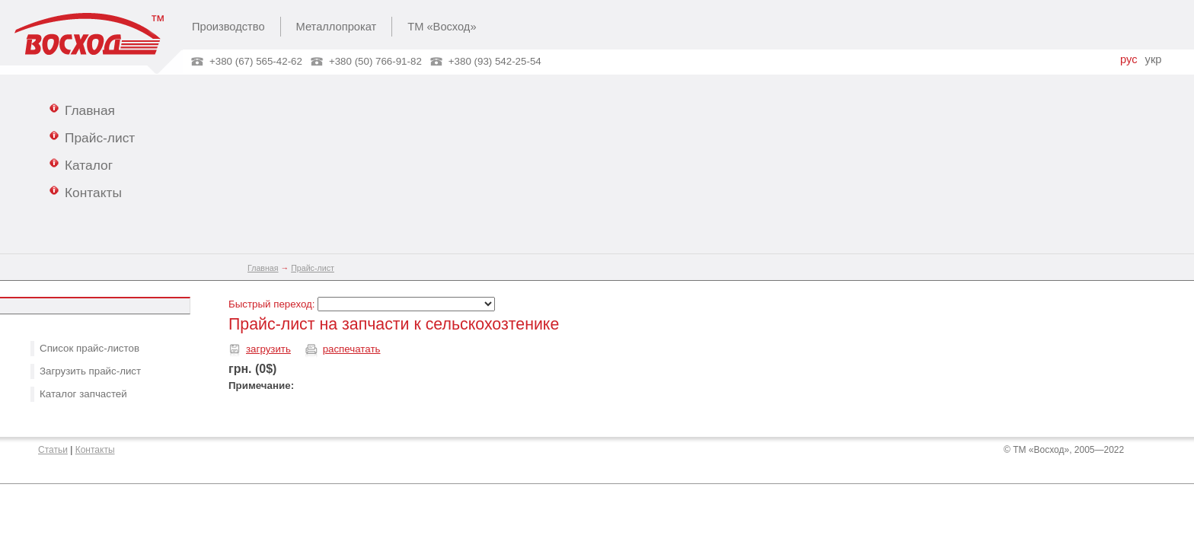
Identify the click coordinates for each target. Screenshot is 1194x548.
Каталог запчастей (83, 394)
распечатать (352, 349)
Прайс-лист (92, 137)
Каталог (81, 164)
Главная (82, 109)
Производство (228, 27)
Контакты (85, 191)
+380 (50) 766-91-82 (375, 61)
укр (1153, 59)
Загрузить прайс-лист (90, 371)
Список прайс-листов (89, 348)
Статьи (53, 449)
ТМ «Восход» (441, 27)
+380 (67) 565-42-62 (255, 61)
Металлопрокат (336, 27)
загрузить (268, 349)
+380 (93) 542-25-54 (495, 61)
